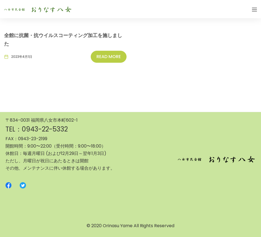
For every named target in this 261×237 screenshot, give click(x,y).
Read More (108, 56)
